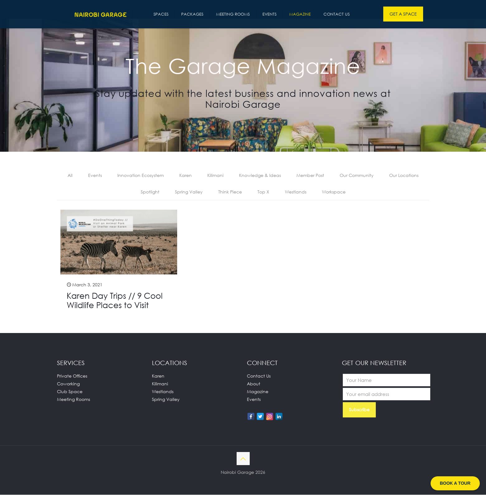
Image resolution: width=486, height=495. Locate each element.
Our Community (357, 175)
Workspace (334, 192)
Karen (185, 175)
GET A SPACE (403, 14)
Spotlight (150, 192)
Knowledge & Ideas (260, 175)
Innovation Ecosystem (140, 175)
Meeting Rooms (73, 399)
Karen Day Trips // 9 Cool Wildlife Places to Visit (115, 300)
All (70, 175)
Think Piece (230, 192)
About (253, 384)
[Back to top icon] (243, 458)
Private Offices (72, 376)
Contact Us (259, 376)
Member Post (310, 175)
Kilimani (215, 175)
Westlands (295, 192)
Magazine (257, 391)
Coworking (68, 384)
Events (95, 175)
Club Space (70, 391)
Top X (263, 192)
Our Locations (403, 175)
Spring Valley (189, 192)
